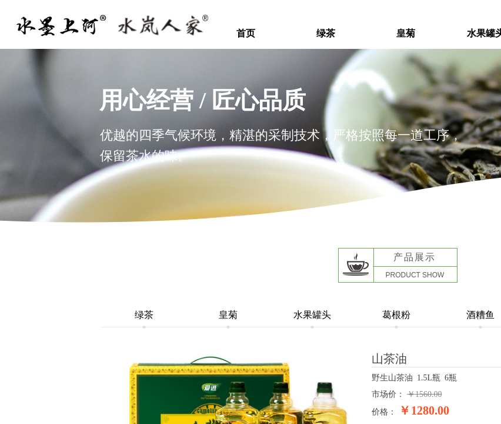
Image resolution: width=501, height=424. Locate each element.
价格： (384, 412)
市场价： (388, 394)
